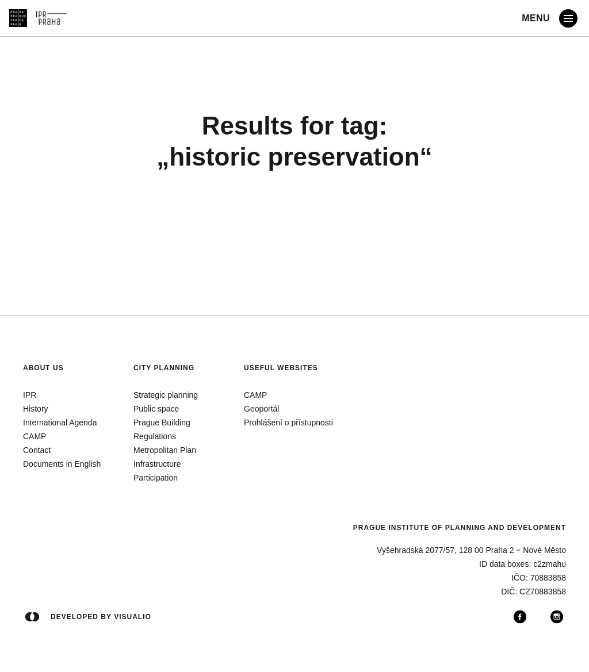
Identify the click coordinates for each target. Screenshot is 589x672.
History (35, 408)
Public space (156, 408)
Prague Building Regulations (161, 429)
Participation (155, 477)
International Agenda (60, 422)
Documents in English (62, 464)
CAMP (34, 436)
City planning (163, 368)
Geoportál (261, 408)
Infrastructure (157, 464)
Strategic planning (165, 395)
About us (43, 368)
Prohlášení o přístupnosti (288, 422)
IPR (29, 395)
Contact (37, 450)
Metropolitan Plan (164, 450)
